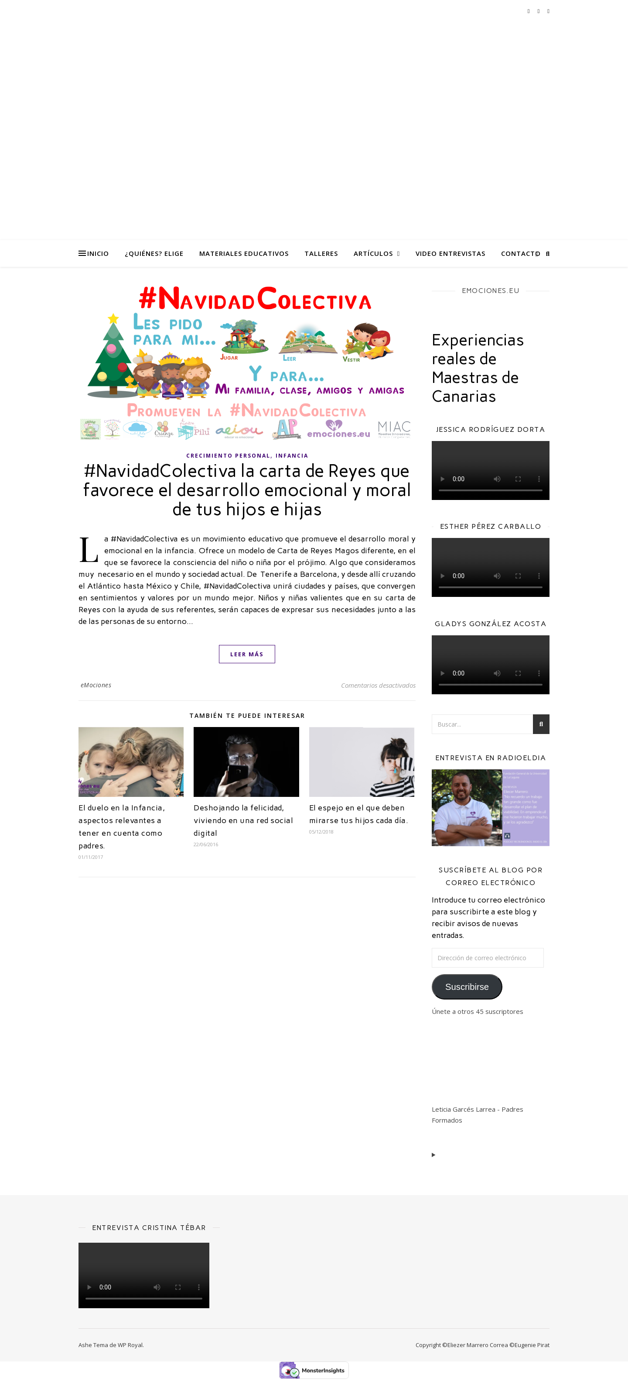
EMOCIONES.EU (490, 290)
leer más (247, 654)
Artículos (373, 253)
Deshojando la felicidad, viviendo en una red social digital (243, 820)
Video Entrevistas (450, 253)
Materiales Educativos (244, 253)
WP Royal (130, 1345)
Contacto (521, 253)
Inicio (98, 253)
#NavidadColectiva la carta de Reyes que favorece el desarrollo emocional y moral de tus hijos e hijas (247, 490)
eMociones (96, 685)
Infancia (292, 455)
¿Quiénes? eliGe (154, 253)
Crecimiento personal (228, 455)
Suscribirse (467, 987)
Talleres (321, 253)
